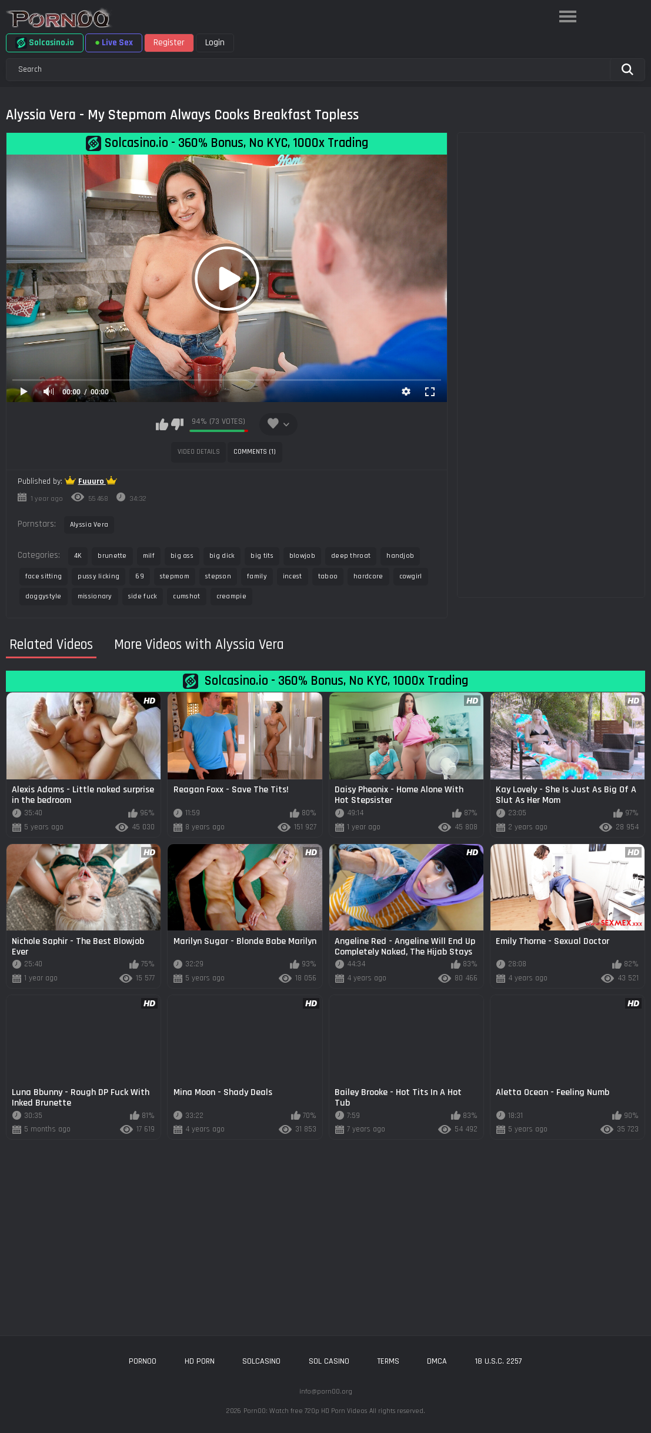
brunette (112, 555)
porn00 (142, 1361)
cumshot (186, 596)
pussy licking (98, 576)
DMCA (437, 1361)
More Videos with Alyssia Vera (199, 645)
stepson (218, 576)
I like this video (162, 424)
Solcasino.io (44, 43)
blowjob (302, 555)
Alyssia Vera (89, 524)
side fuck (143, 596)
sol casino (329, 1361)
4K (78, 555)
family (257, 576)
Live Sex (114, 42)
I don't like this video (177, 424)
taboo (328, 576)
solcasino (261, 1361)
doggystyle (43, 596)
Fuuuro (92, 481)
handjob (400, 555)
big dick (222, 555)
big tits (262, 555)
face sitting (43, 576)
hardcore (368, 576)
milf (149, 555)
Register (169, 42)
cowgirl (410, 576)
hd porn (200, 1361)
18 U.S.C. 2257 (498, 1361)
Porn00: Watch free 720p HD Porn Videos (305, 1411)
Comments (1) (254, 451)
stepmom (174, 576)
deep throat (350, 555)
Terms (388, 1361)
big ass (182, 555)
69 (139, 576)
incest (292, 576)
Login (215, 42)
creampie (231, 596)
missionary (95, 596)
